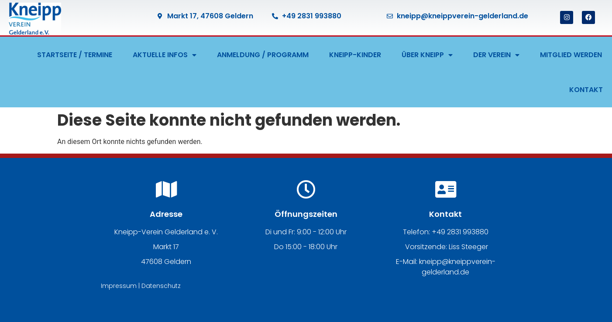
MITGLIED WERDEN (571, 55)
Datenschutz (161, 285)
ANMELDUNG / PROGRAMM (263, 55)
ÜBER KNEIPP (427, 55)
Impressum (119, 285)
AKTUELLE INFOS (164, 55)
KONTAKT (586, 90)
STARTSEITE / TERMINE (74, 55)
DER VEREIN (496, 55)
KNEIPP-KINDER (355, 55)
